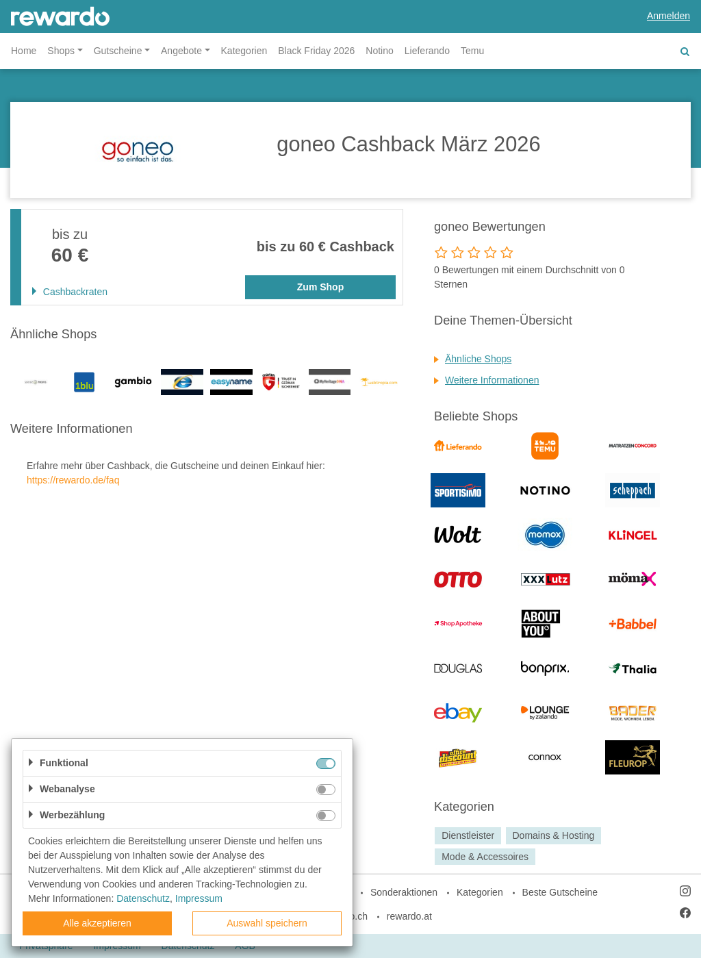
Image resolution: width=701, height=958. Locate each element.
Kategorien (244, 50)
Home (23, 50)
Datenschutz (143, 898)
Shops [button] (61, 50)
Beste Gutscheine (560, 892)
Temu (472, 50)
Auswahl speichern (267, 923)
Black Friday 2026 (316, 50)
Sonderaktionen (403, 892)
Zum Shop (320, 286)
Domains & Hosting (553, 835)
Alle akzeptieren (97, 923)
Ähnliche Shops (478, 358)
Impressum (198, 898)
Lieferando (427, 50)
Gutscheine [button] (118, 50)
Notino (379, 50)
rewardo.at (409, 916)
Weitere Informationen (492, 380)
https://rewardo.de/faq (73, 480)
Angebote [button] (181, 50)
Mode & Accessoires (485, 856)
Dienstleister (468, 835)
